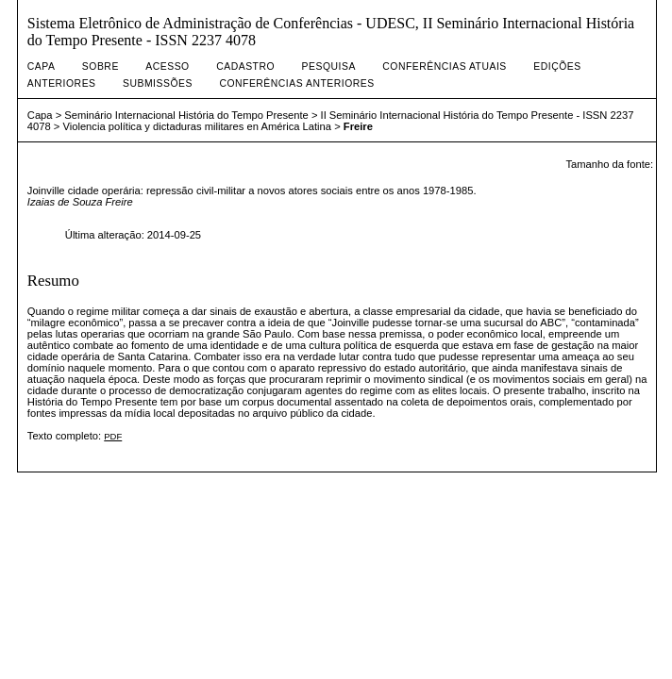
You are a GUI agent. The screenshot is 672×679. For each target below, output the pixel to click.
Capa (41, 66)
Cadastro (245, 66)
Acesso (167, 66)
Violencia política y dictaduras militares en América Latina (196, 126)
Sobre (100, 66)
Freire (358, 126)
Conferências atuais (444, 66)
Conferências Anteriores (296, 83)
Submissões (158, 83)
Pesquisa (329, 66)
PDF (113, 436)
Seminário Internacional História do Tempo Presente (186, 115)
